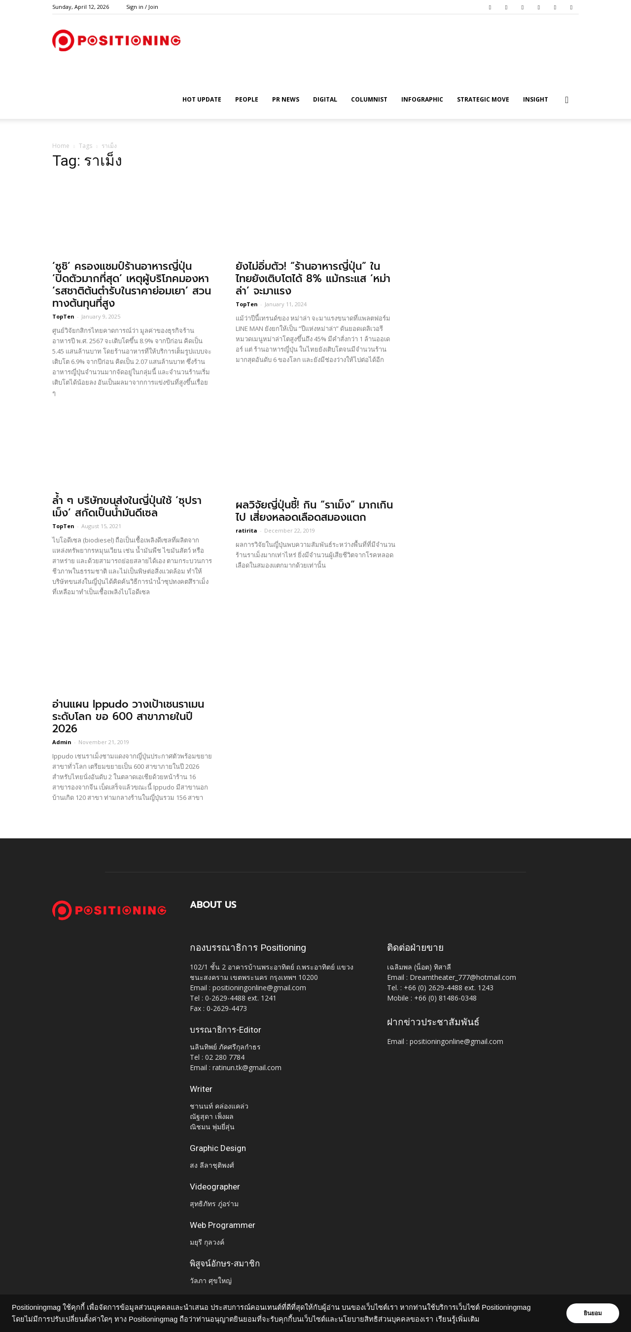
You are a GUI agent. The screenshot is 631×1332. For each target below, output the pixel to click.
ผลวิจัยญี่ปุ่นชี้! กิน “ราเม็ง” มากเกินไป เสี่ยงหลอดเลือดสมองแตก (314, 511)
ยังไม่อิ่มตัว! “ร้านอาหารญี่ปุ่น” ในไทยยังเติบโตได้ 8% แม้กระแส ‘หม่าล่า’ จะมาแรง (313, 278)
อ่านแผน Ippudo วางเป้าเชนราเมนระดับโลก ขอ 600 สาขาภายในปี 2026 (128, 716)
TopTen (63, 316)
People (246, 99)
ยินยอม (592, 1313)
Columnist (369, 99)
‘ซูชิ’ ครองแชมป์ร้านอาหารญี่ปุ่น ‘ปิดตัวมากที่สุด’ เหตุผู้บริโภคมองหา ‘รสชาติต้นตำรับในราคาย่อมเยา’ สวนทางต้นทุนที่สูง (131, 284)
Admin (61, 742)
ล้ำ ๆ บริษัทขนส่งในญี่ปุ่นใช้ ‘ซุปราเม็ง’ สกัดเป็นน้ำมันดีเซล (127, 507)
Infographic (422, 99)
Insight (535, 99)
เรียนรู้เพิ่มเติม (458, 1319)
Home (61, 146)
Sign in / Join (142, 6)
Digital (325, 99)
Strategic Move (483, 99)
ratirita (246, 530)
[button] (567, 100)
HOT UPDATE (201, 99)
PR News (285, 99)
